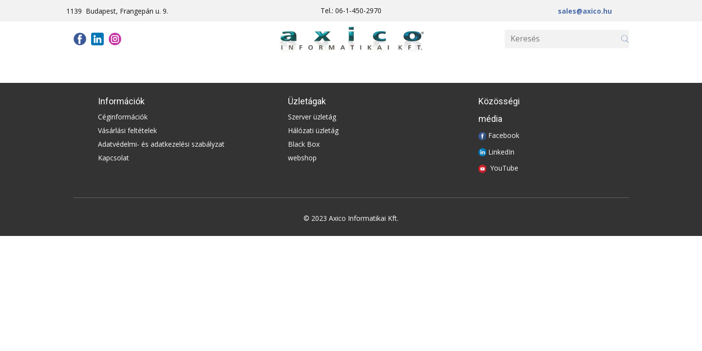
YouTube (504, 168)
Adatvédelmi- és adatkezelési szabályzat (161, 144)
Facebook (503, 135)
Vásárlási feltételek (127, 130)
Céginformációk (123, 116)
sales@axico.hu (585, 11)
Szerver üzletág (312, 116)
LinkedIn (501, 151)
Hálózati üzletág (313, 130)
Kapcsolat (113, 157)
